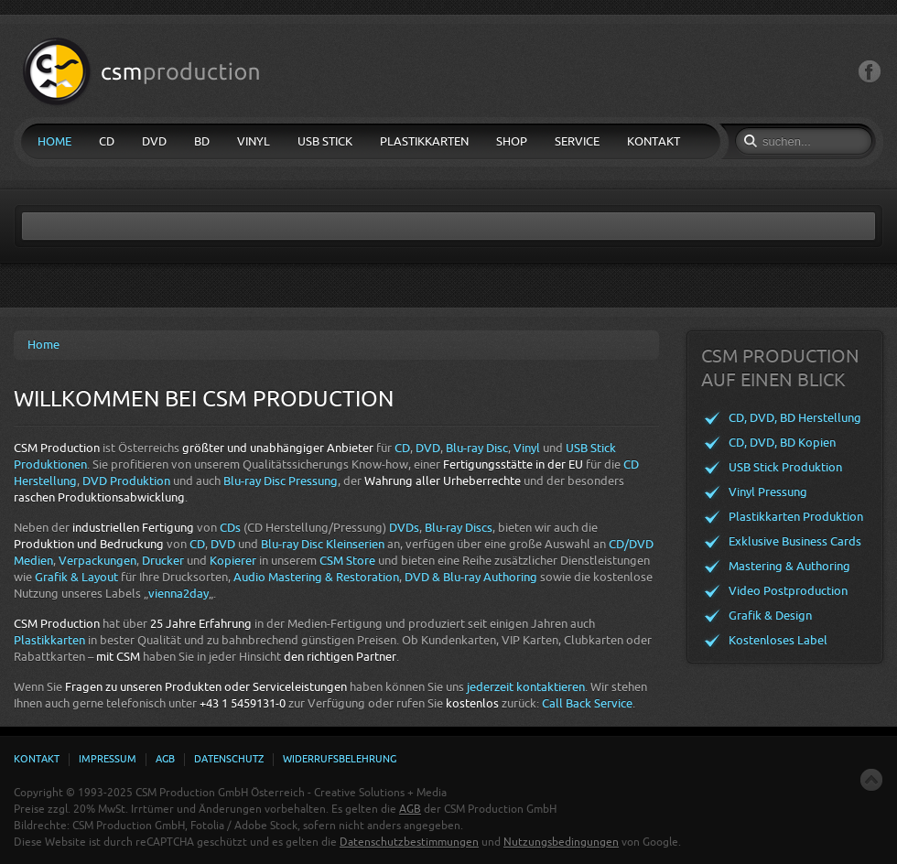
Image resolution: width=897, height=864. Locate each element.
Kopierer (233, 561)
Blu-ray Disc (477, 448)
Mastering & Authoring (789, 566)
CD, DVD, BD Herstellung (795, 418)
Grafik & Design (770, 615)
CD (402, 448)
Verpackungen (97, 561)
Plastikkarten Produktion (796, 517)
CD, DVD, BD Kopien (782, 442)
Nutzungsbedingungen (561, 842)
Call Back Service (587, 703)
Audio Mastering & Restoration (316, 577)
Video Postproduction (788, 591)
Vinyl (526, 448)
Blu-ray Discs (458, 528)
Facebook (869, 71)
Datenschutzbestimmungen (409, 842)
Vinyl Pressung (768, 492)
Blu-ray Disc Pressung (280, 481)
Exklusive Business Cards (795, 541)
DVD (428, 448)
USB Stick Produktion (785, 467)
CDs (230, 528)
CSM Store (347, 561)
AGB (410, 809)
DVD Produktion (126, 481)
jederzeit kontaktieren (526, 687)
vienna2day (178, 593)
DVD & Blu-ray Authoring (471, 577)
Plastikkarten (49, 640)
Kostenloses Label (778, 640)
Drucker (163, 561)
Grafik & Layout (76, 577)
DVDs (404, 528)
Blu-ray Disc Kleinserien (322, 544)
